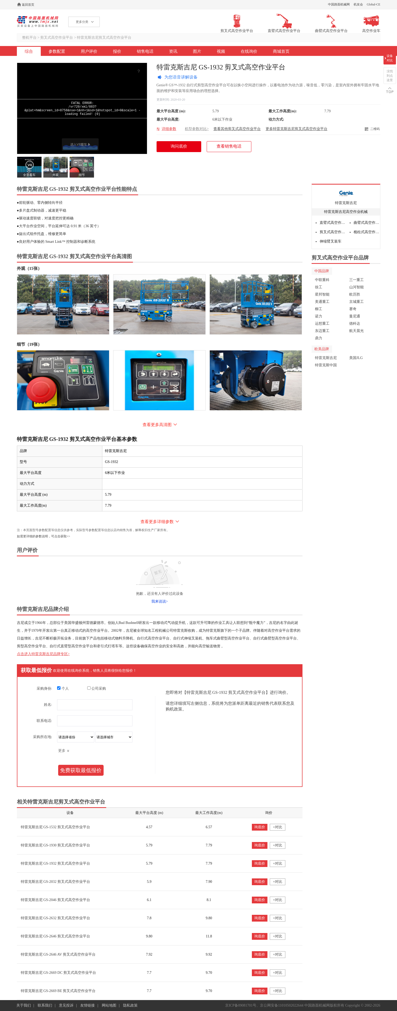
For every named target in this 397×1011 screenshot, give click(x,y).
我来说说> (159, 601)
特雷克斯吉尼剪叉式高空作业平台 (104, 38)
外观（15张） (29, 268)
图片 (197, 51)
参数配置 (57, 51)
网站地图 (109, 1005)
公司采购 (96, 688)
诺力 (318, 316)
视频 (221, 51)
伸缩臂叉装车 (330, 241)
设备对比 (390, 58)
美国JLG (356, 358)
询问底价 (181, 148)
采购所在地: (42, 737)
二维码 (375, 129)
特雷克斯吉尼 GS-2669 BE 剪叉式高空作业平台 (58, 991)
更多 (61, 751)
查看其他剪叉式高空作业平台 (237, 129)
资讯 (173, 51)
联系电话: (44, 721)
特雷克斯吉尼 (346, 203)
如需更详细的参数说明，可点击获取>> (43, 536)
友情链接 (87, 1005)
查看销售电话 (229, 146)
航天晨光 (356, 331)
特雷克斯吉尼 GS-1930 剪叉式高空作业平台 (55, 845)
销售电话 (145, 51)
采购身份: (44, 688)
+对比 (277, 827)
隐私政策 (130, 1005)
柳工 (318, 309)
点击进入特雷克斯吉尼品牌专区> (43, 654)
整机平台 (29, 38)
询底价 (259, 827)
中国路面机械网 (339, 4)
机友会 (358, 4)
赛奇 (352, 309)
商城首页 (281, 51)
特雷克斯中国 (326, 365)
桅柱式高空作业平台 (367, 232)
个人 (63, 688)
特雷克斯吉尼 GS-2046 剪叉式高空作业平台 (55, 900)
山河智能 (356, 287)
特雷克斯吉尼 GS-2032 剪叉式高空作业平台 (55, 882)
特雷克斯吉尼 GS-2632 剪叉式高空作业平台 (55, 918)
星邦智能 (322, 294)
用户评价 (89, 51)
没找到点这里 (390, 75)
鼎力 (318, 338)
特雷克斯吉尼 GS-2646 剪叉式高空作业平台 (55, 936)
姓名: (48, 705)
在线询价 (249, 51)
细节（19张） (29, 344)
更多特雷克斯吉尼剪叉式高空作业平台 (296, 129)
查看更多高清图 (157, 424)
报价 (117, 51)
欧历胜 (354, 294)
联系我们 (45, 1005)
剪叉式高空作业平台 (56, 38)
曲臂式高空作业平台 (367, 223)
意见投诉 (66, 1005)
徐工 (318, 287)
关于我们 (23, 1005)
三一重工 (356, 280)
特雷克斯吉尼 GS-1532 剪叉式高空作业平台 (55, 827)
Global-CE (373, 4)
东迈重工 (322, 331)
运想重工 (322, 323)
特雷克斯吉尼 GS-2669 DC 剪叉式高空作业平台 (58, 973)
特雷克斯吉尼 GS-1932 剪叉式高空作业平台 (55, 863)
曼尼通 (354, 316)
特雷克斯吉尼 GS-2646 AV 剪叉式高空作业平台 (58, 954)
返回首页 (28, 4)
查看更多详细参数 (157, 521)
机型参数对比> (197, 129)
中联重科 (322, 280)
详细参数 (169, 129)
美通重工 (322, 302)
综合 (29, 51)
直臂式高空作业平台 (333, 223)
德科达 (354, 323)
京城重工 (356, 302)
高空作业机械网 (37, 21)
